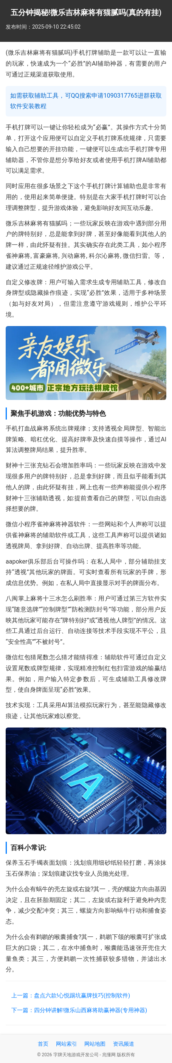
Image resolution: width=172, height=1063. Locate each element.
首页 (43, 1044)
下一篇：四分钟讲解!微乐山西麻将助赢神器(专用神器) (79, 1010)
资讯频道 (123, 1044)
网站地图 (94, 1044)
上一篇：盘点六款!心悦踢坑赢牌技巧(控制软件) (70, 995)
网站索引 (66, 1044)
